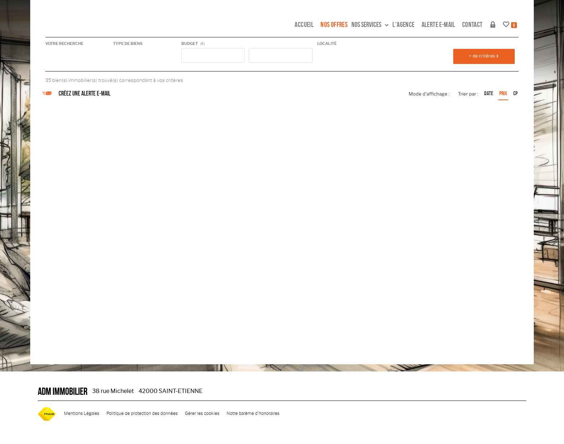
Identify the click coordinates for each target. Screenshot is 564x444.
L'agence (403, 24)
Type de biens (127, 43)
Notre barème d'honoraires (254, 413)
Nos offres (333, 24)
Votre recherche (64, 43)
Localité (327, 43)
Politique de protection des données (142, 413)
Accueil (304, 24)
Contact (472, 24)
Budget (189, 43)
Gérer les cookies (202, 413)
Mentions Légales (81, 413)
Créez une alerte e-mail (77, 93)
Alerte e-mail (438, 24)
